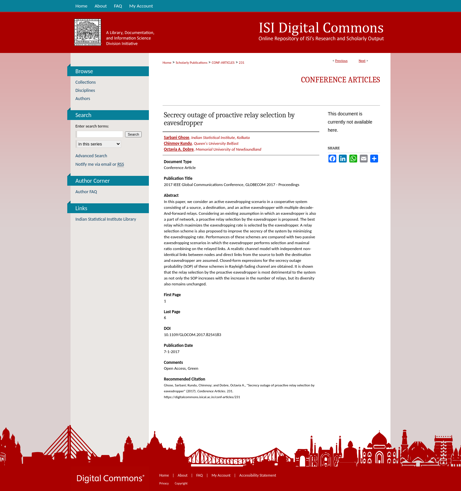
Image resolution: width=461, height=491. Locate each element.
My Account (221, 475)
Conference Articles (340, 79)
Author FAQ (86, 192)
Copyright (181, 483)
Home (167, 62)
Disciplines (85, 90)
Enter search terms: (92, 126)
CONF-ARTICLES (223, 62)
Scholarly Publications (191, 62)
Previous (341, 61)
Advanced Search (91, 156)
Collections (85, 82)
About (183, 475)
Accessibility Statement (257, 475)
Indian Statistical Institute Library (105, 219)
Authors (82, 98)
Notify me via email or (99, 164)
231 (242, 62)
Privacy (164, 483)
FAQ (199, 475)
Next (362, 61)
